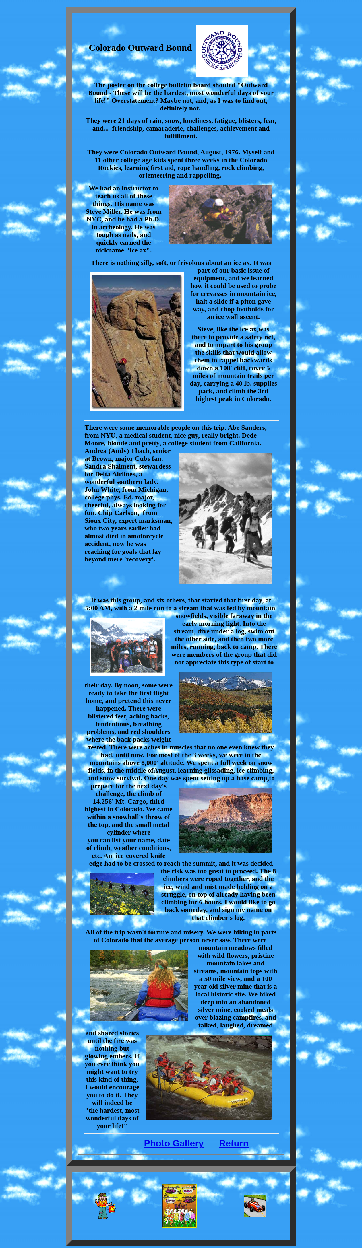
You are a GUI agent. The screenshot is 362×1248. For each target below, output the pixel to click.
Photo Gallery (174, 1143)
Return (234, 1143)
